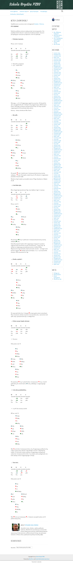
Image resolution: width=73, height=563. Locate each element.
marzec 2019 (57, 124)
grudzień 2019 (57, 112)
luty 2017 (56, 161)
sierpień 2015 (57, 182)
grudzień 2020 (57, 97)
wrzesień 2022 (57, 69)
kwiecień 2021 (57, 91)
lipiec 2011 (56, 249)
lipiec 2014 (56, 200)
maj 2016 (56, 173)
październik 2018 (58, 132)
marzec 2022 (57, 75)
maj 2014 (56, 203)
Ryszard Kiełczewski (31, 525)
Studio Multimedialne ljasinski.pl (42, 559)
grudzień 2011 (57, 242)
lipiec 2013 (56, 218)
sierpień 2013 (57, 216)
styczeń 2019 (57, 127)
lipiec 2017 (56, 154)
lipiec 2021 (56, 87)
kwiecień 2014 (57, 204)
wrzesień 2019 (57, 115)
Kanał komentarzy (57, 276)
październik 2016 (58, 167)
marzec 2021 (57, 93)
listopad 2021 (57, 81)
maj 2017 (56, 157)
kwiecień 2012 (57, 236)
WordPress (31, 559)
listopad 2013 (57, 212)
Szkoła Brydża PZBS (24, 4)
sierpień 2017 (57, 152)
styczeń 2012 (57, 240)
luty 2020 (56, 111)
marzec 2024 (57, 53)
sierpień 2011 (57, 248)
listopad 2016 (57, 166)
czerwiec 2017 (57, 155)
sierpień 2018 (57, 135)
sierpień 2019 (57, 117)
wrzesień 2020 (57, 102)
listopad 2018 (57, 130)
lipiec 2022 (56, 71)
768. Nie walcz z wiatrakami (58, 36)
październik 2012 (58, 228)
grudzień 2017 (57, 146)
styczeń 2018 (57, 145)
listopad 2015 (57, 179)
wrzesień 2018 (57, 133)
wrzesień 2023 (57, 56)
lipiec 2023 (56, 57)
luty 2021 (56, 94)
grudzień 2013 (57, 210)
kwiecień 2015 (57, 188)
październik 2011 (58, 245)
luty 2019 (56, 126)
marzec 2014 (57, 206)
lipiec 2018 (56, 136)
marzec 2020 (57, 109)
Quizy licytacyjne (34, 11)
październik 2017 (58, 149)
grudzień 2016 (57, 164)
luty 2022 (56, 76)
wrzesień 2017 (57, 151)
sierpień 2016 (57, 169)
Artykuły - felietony (39, 24)
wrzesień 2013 (57, 215)
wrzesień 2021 (57, 84)
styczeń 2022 (57, 78)
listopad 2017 (57, 148)
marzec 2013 (57, 222)
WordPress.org (57, 279)
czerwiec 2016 (57, 172)
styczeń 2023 (57, 63)
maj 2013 (56, 219)
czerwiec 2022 (57, 72)
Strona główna (14, 11)
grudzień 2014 (57, 193)
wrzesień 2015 (57, 181)
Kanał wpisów (57, 274)
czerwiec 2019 (57, 120)
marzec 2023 (57, 62)
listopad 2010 (57, 258)
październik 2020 (58, 100)
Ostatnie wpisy (23, 11)
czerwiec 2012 (57, 233)
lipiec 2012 (56, 231)
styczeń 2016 (57, 176)
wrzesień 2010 (57, 261)
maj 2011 (56, 252)
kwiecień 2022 (57, 74)
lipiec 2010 (56, 264)
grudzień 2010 (57, 256)
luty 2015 (56, 190)
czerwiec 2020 (57, 106)
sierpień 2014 (57, 198)
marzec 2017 (57, 160)
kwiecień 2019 (57, 123)
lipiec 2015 (56, 184)
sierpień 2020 (57, 103)
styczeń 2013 (57, 224)
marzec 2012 (57, 237)
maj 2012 (56, 234)
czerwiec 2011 (57, 251)
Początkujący (43, 11)
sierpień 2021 (57, 85)
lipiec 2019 (56, 118)
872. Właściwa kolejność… (57, 33)
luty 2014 (56, 207)
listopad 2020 (57, 99)
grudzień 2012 (57, 225)
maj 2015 (56, 187)
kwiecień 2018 (57, 140)
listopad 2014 (57, 194)
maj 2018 (56, 139)
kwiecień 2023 (57, 60)
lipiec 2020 (56, 105)
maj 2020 (56, 108)
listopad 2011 (57, 243)
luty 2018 (56, 143)
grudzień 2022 (57, 65)
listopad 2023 (57, 54)
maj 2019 (56, 121)
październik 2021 (58, 82)
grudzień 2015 (57, 178)
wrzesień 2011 (57, 246)
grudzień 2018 (57, 129)
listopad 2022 (57, 66)
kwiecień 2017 (57, 158)
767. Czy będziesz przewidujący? (58, 38)
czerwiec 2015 (57, 185)
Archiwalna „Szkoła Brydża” (17, 14)
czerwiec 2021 (57, 88)
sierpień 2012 (57, 230)
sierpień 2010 (57, 262)
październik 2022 (58, 68)
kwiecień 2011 (57, 254)
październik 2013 (58, 213)
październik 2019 (58, 114)
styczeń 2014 (57, 209)
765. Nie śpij (57, 44)
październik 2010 (58, 259)
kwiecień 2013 (57, 221)
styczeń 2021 (57, 96)
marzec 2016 (57, 175)
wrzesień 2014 (57, 197)
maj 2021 (56, 90)
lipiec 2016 (56, 170)
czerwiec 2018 (57, 137)
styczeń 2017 (57, 163)
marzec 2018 (57, 142)
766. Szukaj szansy (56, 41)
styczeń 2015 (57, 191)
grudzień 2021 (57, 79)
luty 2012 (56, 239)
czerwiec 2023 (57, 59)
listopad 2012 (57, 227)
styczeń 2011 (57, 255)
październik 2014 (58, 195)
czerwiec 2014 (57, 201)
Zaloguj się (56, 273)
